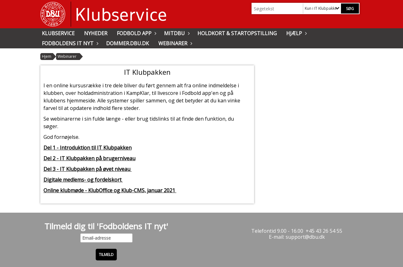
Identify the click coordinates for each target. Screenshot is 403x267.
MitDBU (176, 33)
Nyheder (95, 33)
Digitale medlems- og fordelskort (83, 179)
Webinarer (174, 43)
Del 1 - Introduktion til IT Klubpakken (87, 147)
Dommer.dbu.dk (127, 43)
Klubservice (58, 33)
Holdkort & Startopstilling (237, 33)
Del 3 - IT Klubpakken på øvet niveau (87, 169)
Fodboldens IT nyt (69, 43)
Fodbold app (136, 33)
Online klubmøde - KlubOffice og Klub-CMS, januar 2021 (109, 190)
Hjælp (295, 33)
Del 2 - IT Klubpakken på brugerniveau (89, 158)
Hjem (46, 56)
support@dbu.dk (305, 236)
